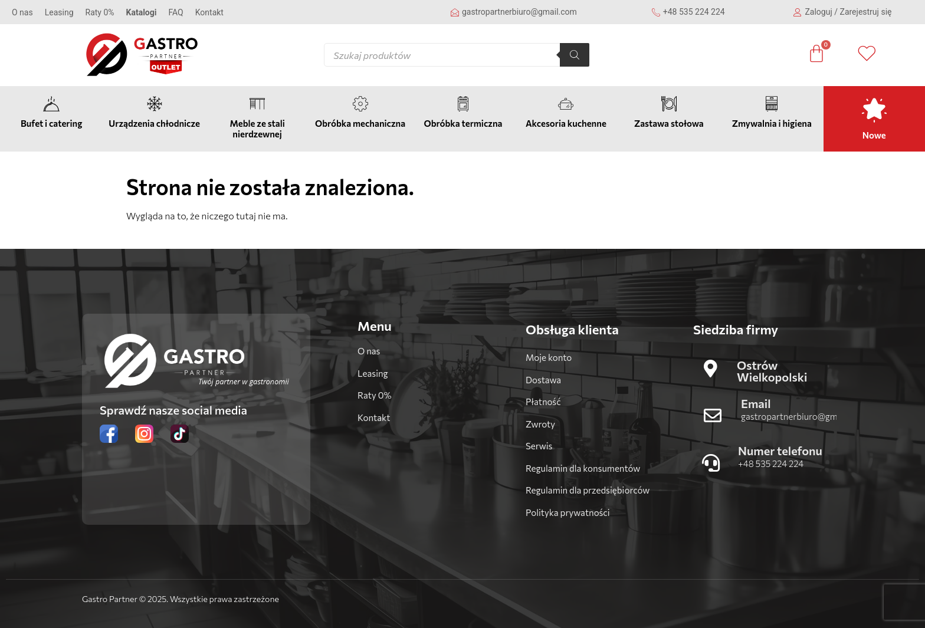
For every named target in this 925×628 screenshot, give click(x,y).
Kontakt (209, 12)
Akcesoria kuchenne (566, 123)
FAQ (175, 12)
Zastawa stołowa (669, 123)
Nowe (874, 135)
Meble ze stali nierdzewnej (256, 128)
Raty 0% (100, 12)
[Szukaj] (574, 55)
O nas (22, 12)
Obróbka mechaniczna (360, 123)
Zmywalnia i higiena (772, 123)
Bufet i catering (51, 123)
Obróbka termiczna (463, 123)
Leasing (59, 12)
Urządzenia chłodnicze (154, 123)
